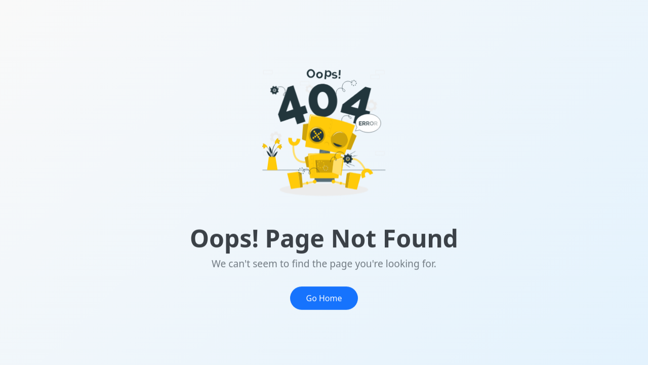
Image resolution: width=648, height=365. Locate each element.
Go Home (324, 301)
